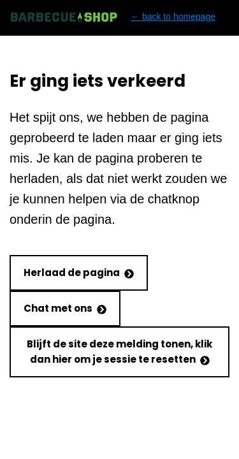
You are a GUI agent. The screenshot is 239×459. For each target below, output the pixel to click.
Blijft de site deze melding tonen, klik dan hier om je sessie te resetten (119, 351)
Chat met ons (65, 308)
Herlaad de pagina (79, 272)
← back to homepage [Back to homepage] (112, 16)
